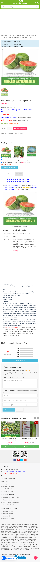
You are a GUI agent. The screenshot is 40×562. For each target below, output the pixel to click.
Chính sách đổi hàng (8, 513)
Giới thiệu (5, 484)
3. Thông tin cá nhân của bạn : (20, 391)
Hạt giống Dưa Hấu (31, 35)
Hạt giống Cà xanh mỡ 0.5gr (29, 438)
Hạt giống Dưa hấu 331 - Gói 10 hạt (12, 162)
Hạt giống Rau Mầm (6, 46)
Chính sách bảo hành (8, 516)
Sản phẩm (11, 35)
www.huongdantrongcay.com (20, 120)
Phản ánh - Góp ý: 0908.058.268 (11, 502)
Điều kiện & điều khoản (8, 486)
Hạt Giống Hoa (17, 41)
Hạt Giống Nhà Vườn (7, 41)
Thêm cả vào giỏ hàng (9, 167)
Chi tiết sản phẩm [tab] (8, 174)
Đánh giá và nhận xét (20, 360)
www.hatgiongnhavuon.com (24, 117)
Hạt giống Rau (5, 43)
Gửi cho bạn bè (21, 133)
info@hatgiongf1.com (9, 478)
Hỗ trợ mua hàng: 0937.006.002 (11, 497)
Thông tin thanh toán (8, 491)
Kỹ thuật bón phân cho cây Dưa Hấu (18, 179)
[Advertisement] (20, 21)
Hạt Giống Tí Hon (18, 46)
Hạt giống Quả (20, 35)
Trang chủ (4, 35)
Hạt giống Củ (5, 44)
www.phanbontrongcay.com (17, 114)
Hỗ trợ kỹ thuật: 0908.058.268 (10, 500)
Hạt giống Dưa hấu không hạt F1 (11, 157)
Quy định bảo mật (7, 489)
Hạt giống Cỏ (17, 44)
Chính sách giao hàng (8, 518)
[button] (37, 2)
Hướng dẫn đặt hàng (8, 133)
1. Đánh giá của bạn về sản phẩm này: (17, 371)
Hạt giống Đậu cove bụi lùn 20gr (11, 160)
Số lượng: (3, 128)
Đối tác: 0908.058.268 (8, 505)
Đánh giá (19, 174)
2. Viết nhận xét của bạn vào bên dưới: (13, 378)
